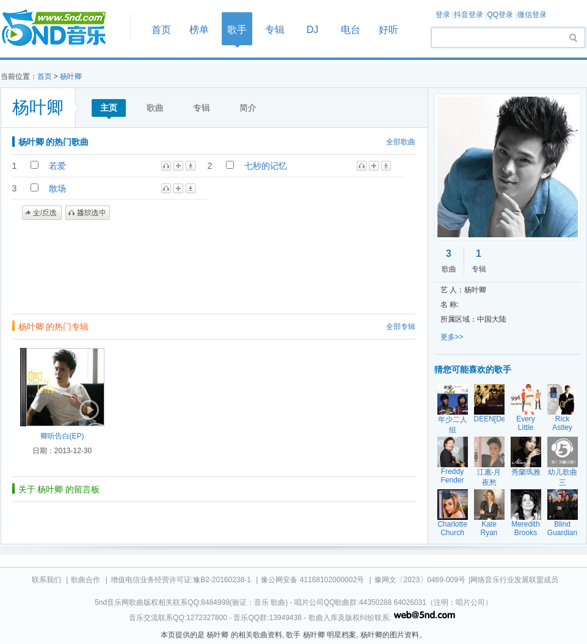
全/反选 (42, 212)
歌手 (237, 29)
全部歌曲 (400, 142)
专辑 (275, 29)
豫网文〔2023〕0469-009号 (419, 580)
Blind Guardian (562, 528)
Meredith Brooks (525, 528)
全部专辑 (400, 326)
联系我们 (46, 580)
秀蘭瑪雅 (526, 472)
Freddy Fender (452, 475)
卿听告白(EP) (62, 436)
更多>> (452, 337)
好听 (388, 29)
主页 (108, 108)
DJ (313, 29)
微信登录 (532, 14)
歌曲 (155, 108)
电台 (350, 29)
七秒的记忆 (265, 166)
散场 (57, 188)
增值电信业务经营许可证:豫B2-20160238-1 (181, 580)
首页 (62, 28)
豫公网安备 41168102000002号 (312, 580)
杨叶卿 (71, 76)
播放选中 (87, 212)
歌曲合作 (85, 580)
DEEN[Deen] (495, 419)
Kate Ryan (488, 528)
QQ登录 (500, 14)
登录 (443, 14)
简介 (248, 108)
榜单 (199, 29)
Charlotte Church (452, 528)
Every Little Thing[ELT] (528, 427)
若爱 (57, 166)
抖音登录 (468, 14)
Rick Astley (562, 423)
